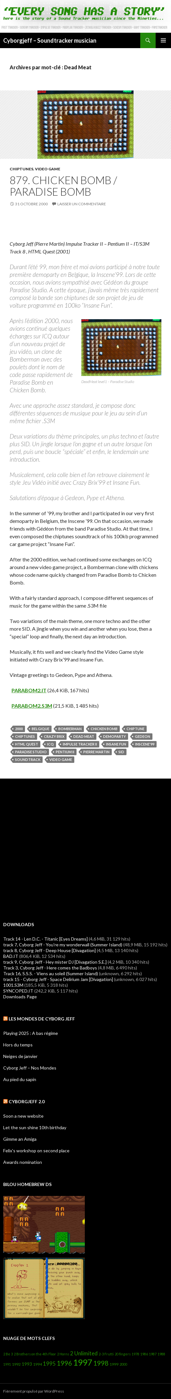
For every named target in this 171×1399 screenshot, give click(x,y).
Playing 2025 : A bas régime (30, 1033)
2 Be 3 (8, 1354)
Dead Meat (83, 736)
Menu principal (163, 40)
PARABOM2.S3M (32, 706)
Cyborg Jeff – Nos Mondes (29, 1068)
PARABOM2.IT (29, 690)
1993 (27, 1364)
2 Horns (63, 1354)
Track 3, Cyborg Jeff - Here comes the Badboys (50, 967)
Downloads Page (20, 996)
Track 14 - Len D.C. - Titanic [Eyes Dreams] (45, 939)
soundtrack (27, 759)
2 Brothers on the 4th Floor (35, 1354)
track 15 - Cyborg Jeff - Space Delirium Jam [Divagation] (58, 979)
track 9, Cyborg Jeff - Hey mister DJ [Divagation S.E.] (55, 962)
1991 (7, 1364)
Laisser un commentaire (81, 203)
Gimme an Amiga (20, 1139)
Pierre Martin (96, 752)
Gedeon (142, 736)
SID (121, 752)
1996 (64, 1363)
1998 (101, 1363)
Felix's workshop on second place (36, 1150)
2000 (19, 729)
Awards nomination (22, 1162)
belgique (40, 729)
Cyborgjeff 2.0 (27, 1101)
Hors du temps (18, 1044)
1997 (82, 1362)
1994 (37, 1364)
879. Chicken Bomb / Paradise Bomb (63, 186)
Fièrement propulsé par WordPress (33, 1391)
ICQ (50, 744)
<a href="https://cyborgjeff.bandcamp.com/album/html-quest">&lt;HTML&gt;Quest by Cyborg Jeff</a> (85, 223)
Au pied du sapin (19, 1079)
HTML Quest (26, 744)
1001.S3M (13, 985)
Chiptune (135, 729)
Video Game (47, 168)
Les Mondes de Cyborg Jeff (42, 1018)
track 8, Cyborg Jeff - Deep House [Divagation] (49, 950)
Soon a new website (23, 1116)
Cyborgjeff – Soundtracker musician (49, 40)
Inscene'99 (144, 744)
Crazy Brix (54, 736)
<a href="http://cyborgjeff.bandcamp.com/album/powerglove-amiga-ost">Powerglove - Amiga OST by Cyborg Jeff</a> (85, 849)
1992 (16, 1364)
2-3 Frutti (106, 1354)
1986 (144, 1354)
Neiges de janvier (20, 1056)
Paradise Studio (31, 752)
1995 (49, 1363)
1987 (153, 1354)
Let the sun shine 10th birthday (34, 1127)
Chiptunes (21, 168)
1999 (114, 1364)
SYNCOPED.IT (18, 991)
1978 (135, 1354)
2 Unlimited (84, 1353)
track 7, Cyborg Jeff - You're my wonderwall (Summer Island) (62, 944)
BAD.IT (10, 956)
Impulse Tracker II (80, 744)
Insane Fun (116, 744)
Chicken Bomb (104, 729)
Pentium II (65, 752)
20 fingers (123, 1354)
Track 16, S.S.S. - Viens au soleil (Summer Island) (50, 973)
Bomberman (70, 729)
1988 (161, 1354)
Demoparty (114, 736)
